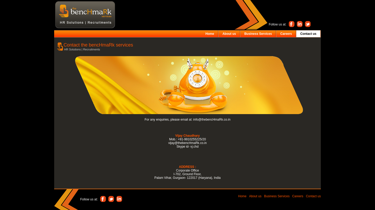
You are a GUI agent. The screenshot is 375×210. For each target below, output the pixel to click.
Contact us (313, 196)
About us (255, 196)
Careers (297, 196)
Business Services (277, 196)
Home (242, 196)
